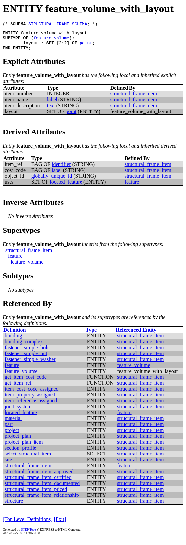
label (52, 104)
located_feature (66, 187)
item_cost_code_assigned (31, 393)
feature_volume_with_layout (54, 35)
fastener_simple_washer (30, 364)
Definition (14, 334)
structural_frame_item (133, 98)
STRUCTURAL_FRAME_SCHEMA (57, 25)
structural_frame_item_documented (42, 488)
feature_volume (51, 41)
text (51, 110)
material (13, 423)
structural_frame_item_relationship (42, 500)
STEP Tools (28, 534)
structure (14, 506)
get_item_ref (18, 388)
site (8, 464)
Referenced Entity (136, 334)
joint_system (18, 411)
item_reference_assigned (31, 405)
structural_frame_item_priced (36, 494)
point (86, 47)
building (13, 340)
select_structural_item (28, 458)
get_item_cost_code (26, 382)
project (12, 435)
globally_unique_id (51, 181)
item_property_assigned (30, 399)
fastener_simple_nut (26, 358)
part (9, 429)
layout (30, 47)
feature (132, 187)
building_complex (24, 346)
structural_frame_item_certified (38, 482)
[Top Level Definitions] (28, 524)
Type (91, 334)
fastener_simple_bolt (27, 352)
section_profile (20, 452)
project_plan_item (24, 447)
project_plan (18, 441)
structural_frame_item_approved (39, 476)
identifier (61, 169)
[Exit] (60, 524)
